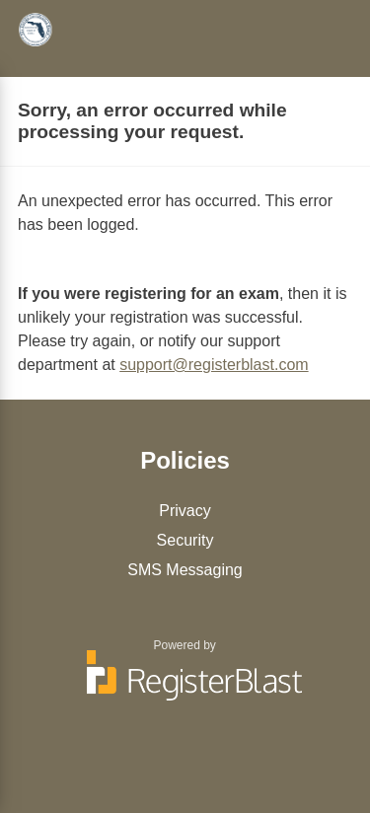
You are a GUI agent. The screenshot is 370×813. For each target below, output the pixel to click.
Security (185, 540)
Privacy (184, 510)
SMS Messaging (185, 569)
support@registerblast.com (213, 364)
